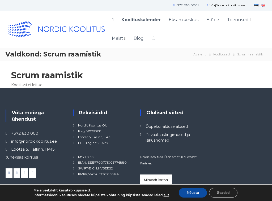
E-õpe (212, 19)
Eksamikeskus (183, 19)
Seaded (223, 192)
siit (166, 195)
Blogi (139, 38)
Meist (117, 38)
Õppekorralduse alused (167, 126)
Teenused (238, 19)
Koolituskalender (141, 19)
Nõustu (193, 192)
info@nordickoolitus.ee (227, 5)
